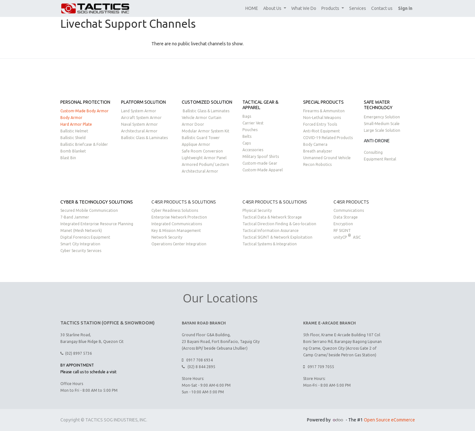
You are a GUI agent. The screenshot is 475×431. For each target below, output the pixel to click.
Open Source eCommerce (389, 419)
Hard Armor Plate (76, 124)
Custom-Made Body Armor (84, 111)
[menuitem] (252, 8)
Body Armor (71, 117)
